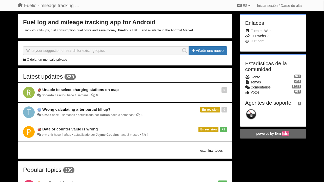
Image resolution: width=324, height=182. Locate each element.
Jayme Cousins (107, 134)
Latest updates (43, 76)
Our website (260, 36)
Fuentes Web (261, 31)
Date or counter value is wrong (70, 129)
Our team (257, 41)
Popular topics (42, 169)
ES (243, 6)
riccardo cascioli (54, 95)
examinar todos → (213, 150)
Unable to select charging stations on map (80, 89)
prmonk (47, 134)
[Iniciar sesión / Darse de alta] (279, 5)
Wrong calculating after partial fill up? (76, 109)
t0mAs (46, 115)
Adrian (105, 115)
